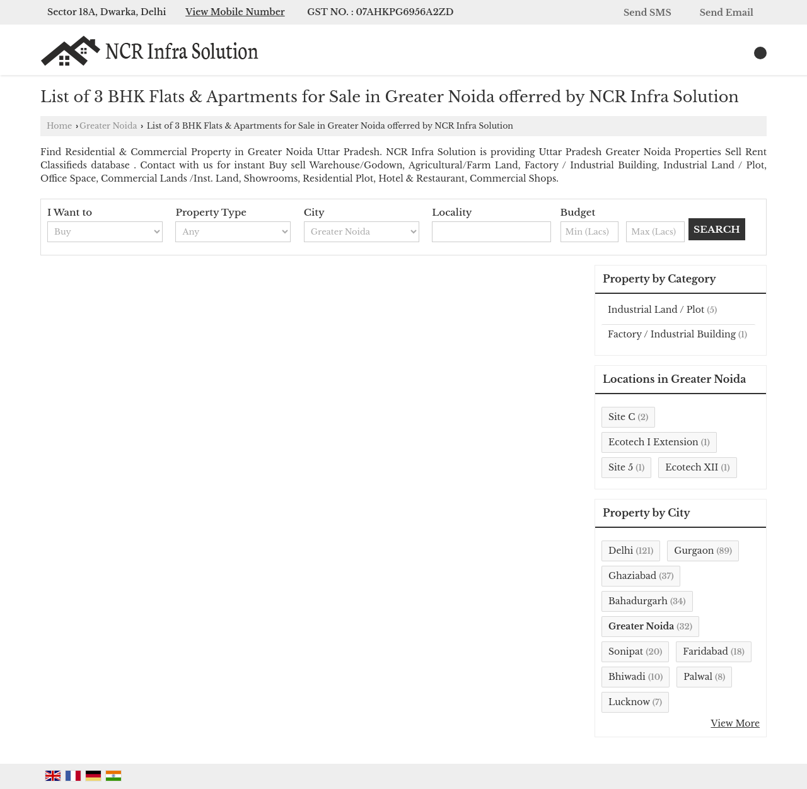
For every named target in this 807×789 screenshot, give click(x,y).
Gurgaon (694, 550)
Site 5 (620, 467)
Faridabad (705, 651)
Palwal (697, 676)
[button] (235, 12)
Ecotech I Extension (653, 442)
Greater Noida (108, 126)
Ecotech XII (691, 467)
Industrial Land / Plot (656, 309)
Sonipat (625, 651)
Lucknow (629, 702)
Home (59, 126)
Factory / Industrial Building (672, 334)
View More (735, 723)
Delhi (620, 550)
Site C (621, 417)
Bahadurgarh (638, 601)
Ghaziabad (632, 576)
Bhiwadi (627, 676)
